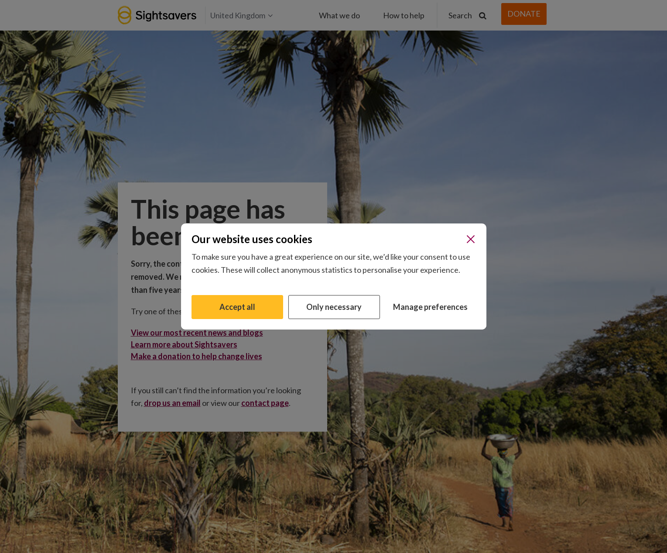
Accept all (237, 307)
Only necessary (334, 307)
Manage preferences (430, 307)
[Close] (470, 239)
